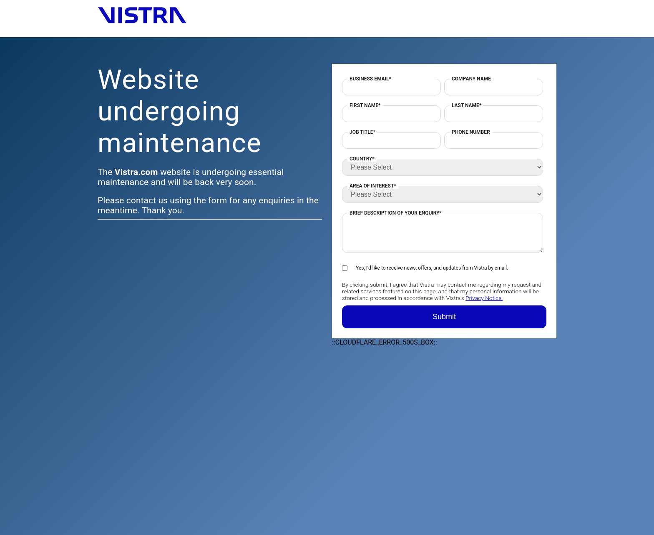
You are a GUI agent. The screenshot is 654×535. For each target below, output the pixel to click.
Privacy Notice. (484, 298)
